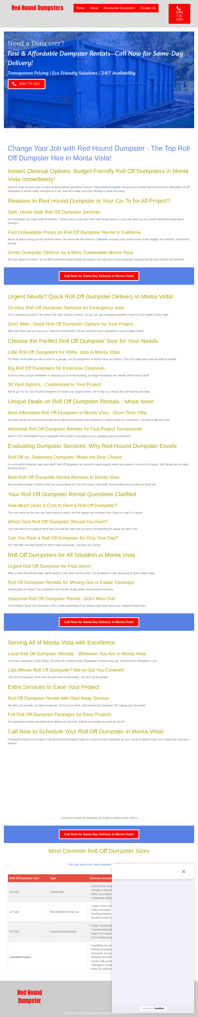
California (102, 239)
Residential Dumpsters (119, 8)
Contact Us (148, 8)
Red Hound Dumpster (108, 187)
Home (80, 8)
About (94, 8)
